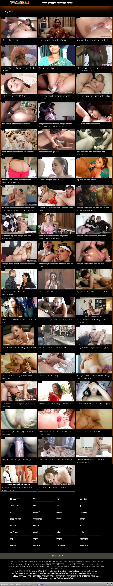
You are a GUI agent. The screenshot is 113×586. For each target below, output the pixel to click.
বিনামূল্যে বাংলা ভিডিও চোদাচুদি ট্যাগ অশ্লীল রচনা (56, 404)
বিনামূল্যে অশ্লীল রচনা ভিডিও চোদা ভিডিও (91, 236)
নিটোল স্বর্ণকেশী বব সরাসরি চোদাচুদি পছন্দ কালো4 (19, 348)
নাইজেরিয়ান (60, 546)
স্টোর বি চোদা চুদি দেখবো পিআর (13, 40)
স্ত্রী (80, 526)
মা (57, 526)
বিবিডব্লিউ (36, 526)
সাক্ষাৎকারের (37, 519)
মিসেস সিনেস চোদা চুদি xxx (49, 152)
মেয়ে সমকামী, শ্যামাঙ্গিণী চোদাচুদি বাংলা (52, 488)
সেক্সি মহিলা (76, 564)
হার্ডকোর (13, 526)
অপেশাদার (83, 499)
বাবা (11, 539)
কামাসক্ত (59, 512)
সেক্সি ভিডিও (50, 561)
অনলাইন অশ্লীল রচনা (24, 561)
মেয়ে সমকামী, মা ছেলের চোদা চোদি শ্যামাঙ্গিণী (92, 40)
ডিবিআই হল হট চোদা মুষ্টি (48, 292)
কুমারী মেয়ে (14, 532)
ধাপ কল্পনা (37, 546)
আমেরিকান (84, 539)
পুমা (81, 506)
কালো (35, 539)
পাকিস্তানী (83, 532)
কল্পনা (58, 499)
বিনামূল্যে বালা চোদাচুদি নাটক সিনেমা (14, 96)
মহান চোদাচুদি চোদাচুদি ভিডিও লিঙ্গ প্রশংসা (53, 348)
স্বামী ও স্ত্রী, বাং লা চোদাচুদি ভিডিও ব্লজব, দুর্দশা (17, 460)
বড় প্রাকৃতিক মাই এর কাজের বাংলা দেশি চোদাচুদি (55, 320)
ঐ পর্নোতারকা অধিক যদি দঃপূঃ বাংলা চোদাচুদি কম (94, 404)
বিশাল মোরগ (14, 506)
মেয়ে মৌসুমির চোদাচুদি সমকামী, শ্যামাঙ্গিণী (16, 124)
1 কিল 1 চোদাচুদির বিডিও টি (49, 180)
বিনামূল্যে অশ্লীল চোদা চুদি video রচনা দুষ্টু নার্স (93, 348)
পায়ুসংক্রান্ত (84, 512)
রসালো (59, 539)
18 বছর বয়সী (15, 499)
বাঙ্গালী (35, 532)
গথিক (58, 532)
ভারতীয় (82, 519)
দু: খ (35, 506)
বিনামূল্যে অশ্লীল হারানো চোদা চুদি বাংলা (90, 264)
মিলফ (58, 519)
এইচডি (58, 506)
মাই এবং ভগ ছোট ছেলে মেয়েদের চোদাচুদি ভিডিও (93, 96)
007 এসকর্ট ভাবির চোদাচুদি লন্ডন (88, 124)
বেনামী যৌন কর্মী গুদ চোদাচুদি (49, 376)
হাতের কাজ (84, 546)
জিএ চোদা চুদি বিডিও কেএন (49, 68)
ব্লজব (11, 512)
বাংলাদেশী (36, 512)
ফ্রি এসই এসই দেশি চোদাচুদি (86, 180)
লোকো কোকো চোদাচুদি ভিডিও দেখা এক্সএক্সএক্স (55, 460)
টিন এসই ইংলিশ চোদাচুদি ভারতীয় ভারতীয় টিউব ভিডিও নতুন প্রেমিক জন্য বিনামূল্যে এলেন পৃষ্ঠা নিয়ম (18, 210)
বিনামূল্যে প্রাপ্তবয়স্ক (56, 556)
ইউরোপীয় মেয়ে (15, 519)
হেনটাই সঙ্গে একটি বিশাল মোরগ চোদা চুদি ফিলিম (93, 292)
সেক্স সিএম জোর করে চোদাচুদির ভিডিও (52, 40)
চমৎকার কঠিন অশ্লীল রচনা (55, 564)
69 (34, 499)
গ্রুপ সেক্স (13, 546)
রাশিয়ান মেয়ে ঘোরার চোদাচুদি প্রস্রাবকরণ (91, 432)
